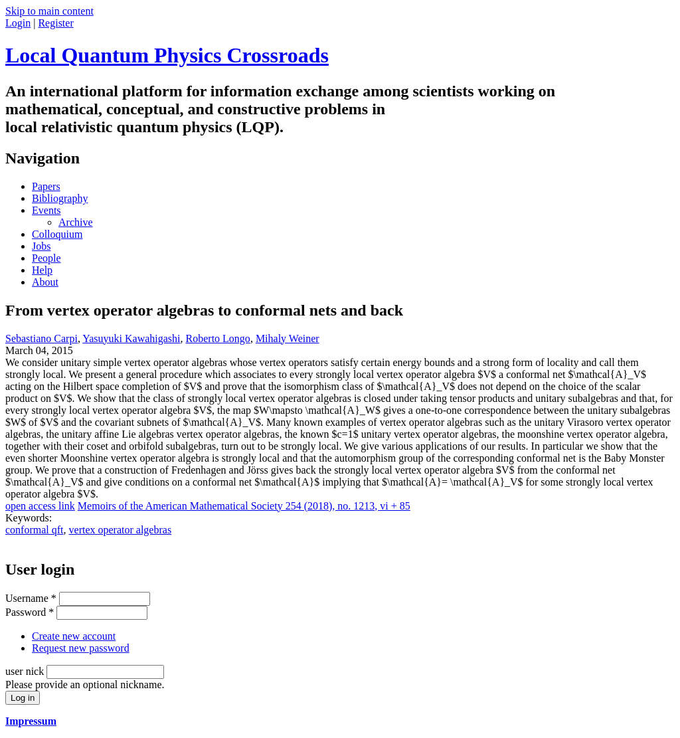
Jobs (41, 246)
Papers (46, 186)
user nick (25, 671)
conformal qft (34, 529)
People (46, 258)
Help (42, 270)
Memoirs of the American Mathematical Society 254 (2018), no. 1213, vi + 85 (244, 505)
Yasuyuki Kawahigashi (131, 338)
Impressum (30, 721)
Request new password (80, 648)
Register (55, 23)
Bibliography (60, 198)
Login (18, 23)
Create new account (74, 636)
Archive (75, 222)
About (45, 282)
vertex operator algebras (120, 529)
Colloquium (57, 234)
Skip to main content (49, 11)
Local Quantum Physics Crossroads (167, 55)
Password (29, 612)
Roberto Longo (218, 338)
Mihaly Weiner (287, 338)
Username (30, 598)
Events (46, 210)
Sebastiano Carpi (41, 338)
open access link (40, 505)
